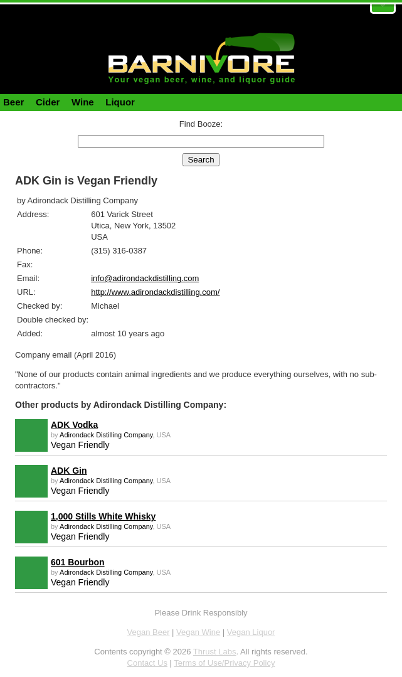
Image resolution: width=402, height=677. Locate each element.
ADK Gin (69, 471)
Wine (82, 102)
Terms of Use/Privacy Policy (224, 663)
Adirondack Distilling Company (106, 435)
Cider (48, 102)
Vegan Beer (148, 632)
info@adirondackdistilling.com (145, 278)
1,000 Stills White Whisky (103, 516)
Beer (13, 102)
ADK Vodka (74, 425)
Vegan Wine (198, 632)
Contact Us (147, 663)
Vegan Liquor (251, 632)
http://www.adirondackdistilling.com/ (155, 292)
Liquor (120, 102)
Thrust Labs (214, 651)
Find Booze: (201, 124)
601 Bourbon (78, 562)
